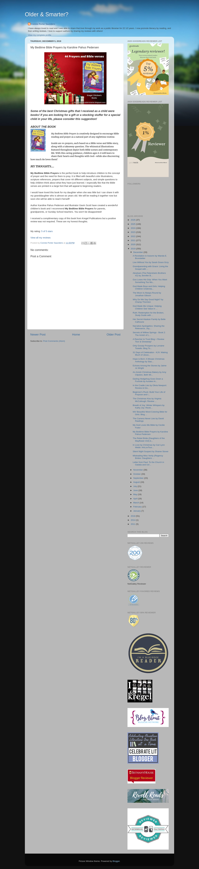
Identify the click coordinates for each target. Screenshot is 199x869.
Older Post (113, 334)
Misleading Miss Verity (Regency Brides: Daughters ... (148, 456)
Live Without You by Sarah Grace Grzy (151, 262)
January (137, 511)
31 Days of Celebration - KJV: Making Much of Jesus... (150, 353)
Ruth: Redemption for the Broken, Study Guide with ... (148, 314)
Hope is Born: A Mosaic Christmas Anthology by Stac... (148, 360)
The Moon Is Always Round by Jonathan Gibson (147, 294)
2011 (133, 524)
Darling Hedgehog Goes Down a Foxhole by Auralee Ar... (148, 380)
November (138, 470)
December (138, 252)
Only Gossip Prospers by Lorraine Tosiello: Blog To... (148, 347)
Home (76, 334)
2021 (133, 240)
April (135, 498)
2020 (133, 244)
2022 (133, 236)
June (135, 490)
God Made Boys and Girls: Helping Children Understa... (149, 287)
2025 (133, 224)
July (135, 486)
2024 (133, 228)
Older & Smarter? (46, 14)
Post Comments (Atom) (54, 341)
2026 (133, 220)
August (136, 482)
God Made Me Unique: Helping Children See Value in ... (147, 307)
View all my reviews (40, 237)
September (138, 478)
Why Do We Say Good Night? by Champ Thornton (148, 300)
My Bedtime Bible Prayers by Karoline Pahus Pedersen (150, 433)
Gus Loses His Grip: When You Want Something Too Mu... (150, 280)
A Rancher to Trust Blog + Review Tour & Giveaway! (148, 340)
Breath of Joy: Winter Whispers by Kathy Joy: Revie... (148, 406)
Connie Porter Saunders (43, 24)
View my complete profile (39, 35)
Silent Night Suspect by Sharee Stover (151, 451)
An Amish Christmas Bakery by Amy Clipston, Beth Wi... (149, 373)
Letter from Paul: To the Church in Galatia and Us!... (148, 463)
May (135, 494)
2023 (133, 232)
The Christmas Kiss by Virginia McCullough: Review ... (147, 399)
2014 (133, 520)
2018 (133, 516)
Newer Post (38, 334)
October (137, 474)
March (136, 502)
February (137, 507)
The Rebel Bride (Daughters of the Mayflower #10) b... (149, 439)
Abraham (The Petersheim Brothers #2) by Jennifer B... (149, 274)
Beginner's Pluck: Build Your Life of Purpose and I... (149, 393)
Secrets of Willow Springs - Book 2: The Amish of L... (149, 333)
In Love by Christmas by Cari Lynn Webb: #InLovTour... (149, 446)
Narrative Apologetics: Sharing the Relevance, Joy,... (148, 327)
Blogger (116, 861)
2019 (133, 248)
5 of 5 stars (47, 231)
